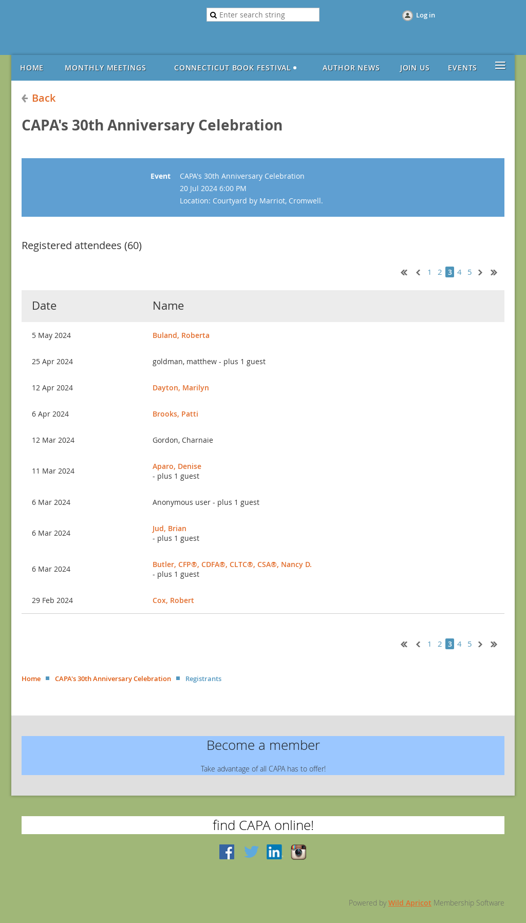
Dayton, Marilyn (181, 387)
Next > (482, 271)
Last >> (498, 271)
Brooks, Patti (175, 414)
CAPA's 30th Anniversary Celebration (113, 678)
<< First (401, 271)
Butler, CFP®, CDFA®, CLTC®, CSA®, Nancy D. (232, 564)
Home (31, 678)
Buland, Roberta (181, 335)
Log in (425, 15)
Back (43, 98)
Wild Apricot (409, 903)
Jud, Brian (169, 528)
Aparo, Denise (177, 466)
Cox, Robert (173, 600)
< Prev (417, 271)
